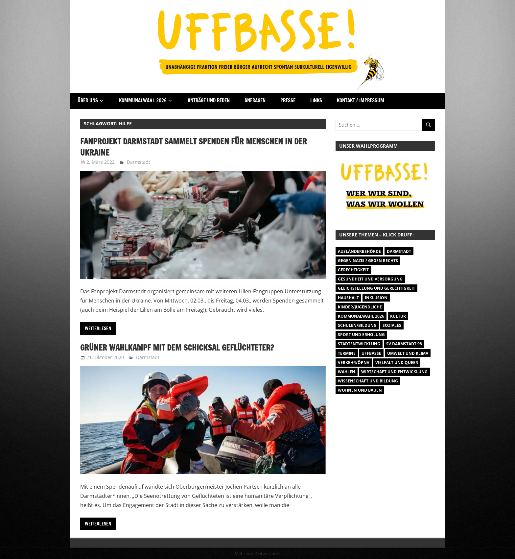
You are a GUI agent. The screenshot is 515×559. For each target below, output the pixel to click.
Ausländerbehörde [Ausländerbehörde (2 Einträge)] (359, 251)
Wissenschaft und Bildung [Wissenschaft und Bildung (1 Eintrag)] (368, 381)
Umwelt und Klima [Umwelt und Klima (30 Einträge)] (407, 353)
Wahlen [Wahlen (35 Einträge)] (346, 372)
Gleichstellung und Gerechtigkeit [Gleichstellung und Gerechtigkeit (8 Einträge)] (376, 288)
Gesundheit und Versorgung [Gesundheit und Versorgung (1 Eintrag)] (370, 279)
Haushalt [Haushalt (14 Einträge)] (348, 298)
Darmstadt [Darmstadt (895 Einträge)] (399, 251)
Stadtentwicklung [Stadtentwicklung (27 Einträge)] (359, 344)
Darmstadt (138, 162)
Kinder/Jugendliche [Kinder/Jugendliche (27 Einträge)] (360, 307)
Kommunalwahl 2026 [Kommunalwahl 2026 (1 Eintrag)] (361, 316)
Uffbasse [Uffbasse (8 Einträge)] (371, 353)
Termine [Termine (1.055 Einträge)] (347, 353)
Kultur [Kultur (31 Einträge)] (398, 316)
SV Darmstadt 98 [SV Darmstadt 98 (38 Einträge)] (404, 344)
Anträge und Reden (209, 100)
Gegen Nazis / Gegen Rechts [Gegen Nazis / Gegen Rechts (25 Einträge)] (368, 260)
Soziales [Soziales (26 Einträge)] (392, 325)
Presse (287, 100)
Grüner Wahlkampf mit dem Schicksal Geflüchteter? (177, 347)
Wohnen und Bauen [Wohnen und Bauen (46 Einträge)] (360, 390)
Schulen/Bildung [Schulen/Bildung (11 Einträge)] (357, 325)
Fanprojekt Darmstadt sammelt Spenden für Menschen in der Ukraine (193, 147)
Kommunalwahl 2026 (143, 100)
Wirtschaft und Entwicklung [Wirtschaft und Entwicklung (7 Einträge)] (394, 372)
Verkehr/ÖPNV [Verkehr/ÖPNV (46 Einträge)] (353, 362)
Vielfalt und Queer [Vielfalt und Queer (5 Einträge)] (396, 362)
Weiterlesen (98, 328)
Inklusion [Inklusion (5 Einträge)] (376, 298)
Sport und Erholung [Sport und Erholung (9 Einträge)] (361, 334)
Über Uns (88, 100)
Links (316, 100)
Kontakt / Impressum (360, 100)
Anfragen (255, 100)
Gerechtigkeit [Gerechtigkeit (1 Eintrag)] (353, 270)
